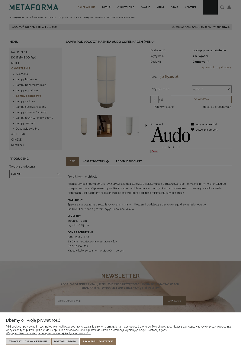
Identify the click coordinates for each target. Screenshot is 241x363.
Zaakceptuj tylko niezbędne (28, 341)
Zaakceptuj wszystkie (98, 341)
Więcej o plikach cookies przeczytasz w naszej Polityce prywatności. (48, 333)
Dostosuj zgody (65, 341)
